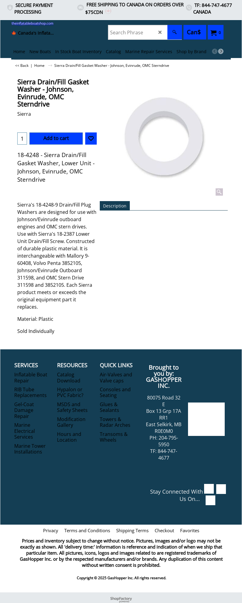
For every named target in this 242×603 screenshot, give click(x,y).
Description (114, 206)
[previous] (214, 51)
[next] (221, 51)
